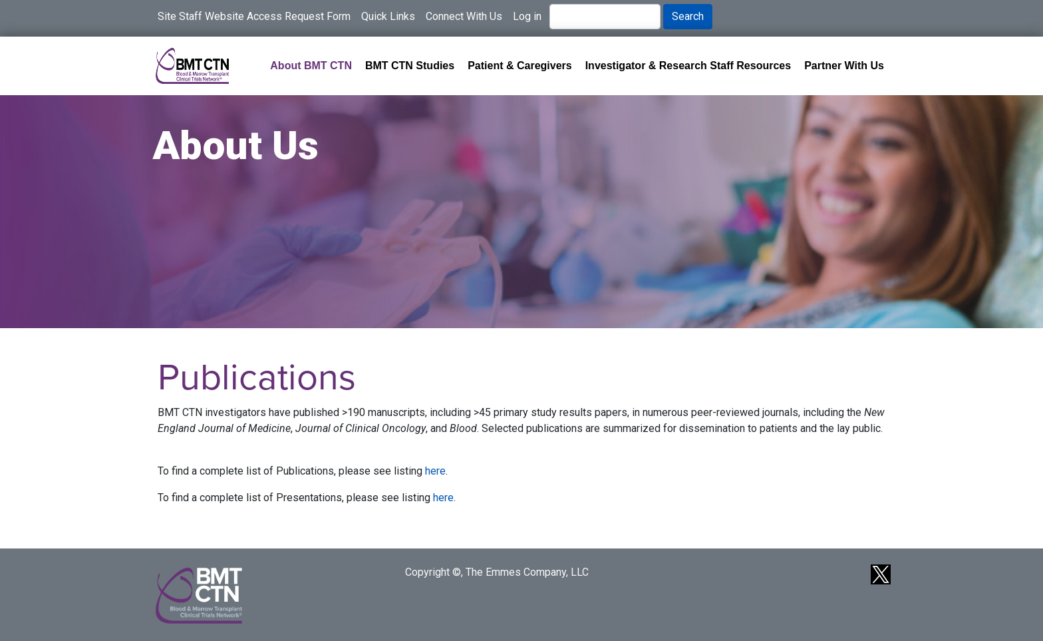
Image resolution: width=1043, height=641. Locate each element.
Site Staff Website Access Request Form (254, 16)
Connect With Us (464, 16)
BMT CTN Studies (409, 65)
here (435, 471)
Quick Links (388, 16)
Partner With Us (844, 65)
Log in (527, 16)
